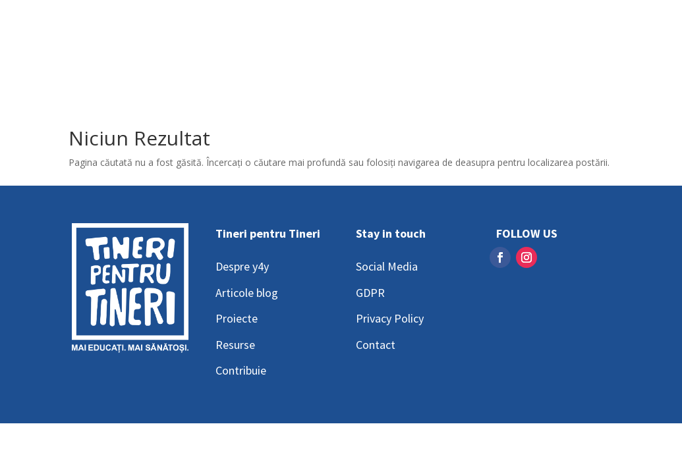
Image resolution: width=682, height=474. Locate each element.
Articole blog (246, 292)
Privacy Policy (390, 318)
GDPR (370, 292)
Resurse (235, 344)
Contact (375, 344)
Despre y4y (242, 266)
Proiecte (236, 318)
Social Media (387, 266)
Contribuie (240, 370)
